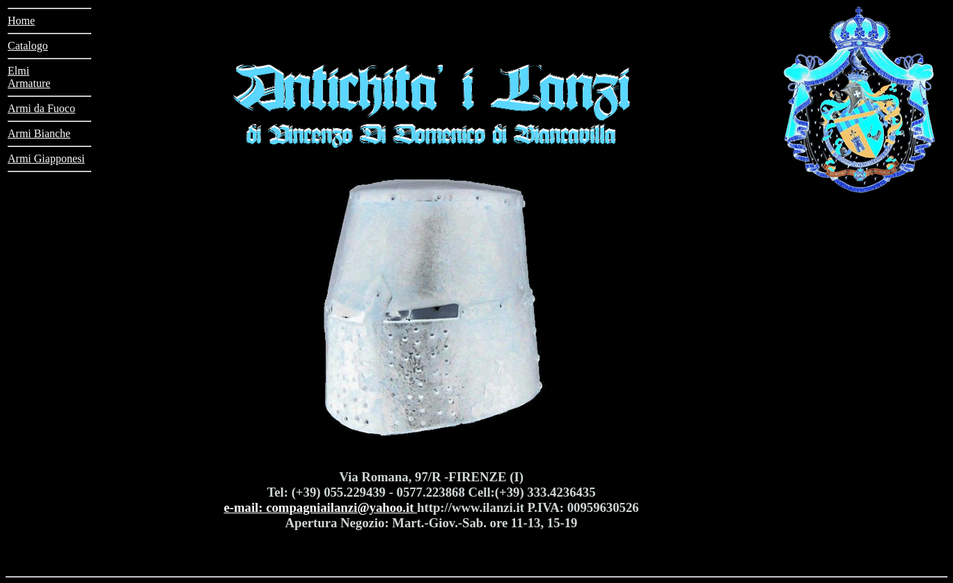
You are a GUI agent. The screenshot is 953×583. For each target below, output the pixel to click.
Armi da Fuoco (41, 108)
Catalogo (28, 46)
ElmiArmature (29, 77)
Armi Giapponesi (46, 158)
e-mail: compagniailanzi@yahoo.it (320, 507)
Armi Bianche (39, 133)
